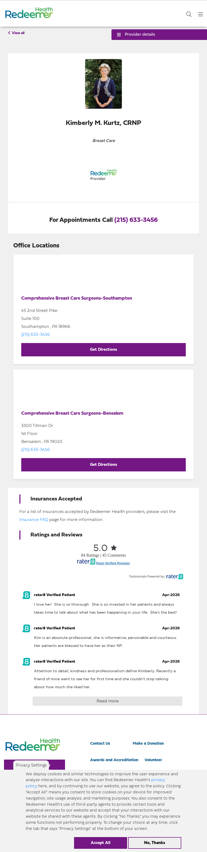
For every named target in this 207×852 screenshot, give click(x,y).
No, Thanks (154, 843)
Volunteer (153, 760)
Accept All (100, 843)
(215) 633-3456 (136, 220)
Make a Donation (148, 744)
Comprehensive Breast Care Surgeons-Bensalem (72, 413)
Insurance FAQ (33, 520)
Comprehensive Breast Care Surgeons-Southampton (76, 298)
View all (16, 33)
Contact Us (100, 744)
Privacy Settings (31, 765)
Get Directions (103, 350)
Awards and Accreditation (114, 760)
